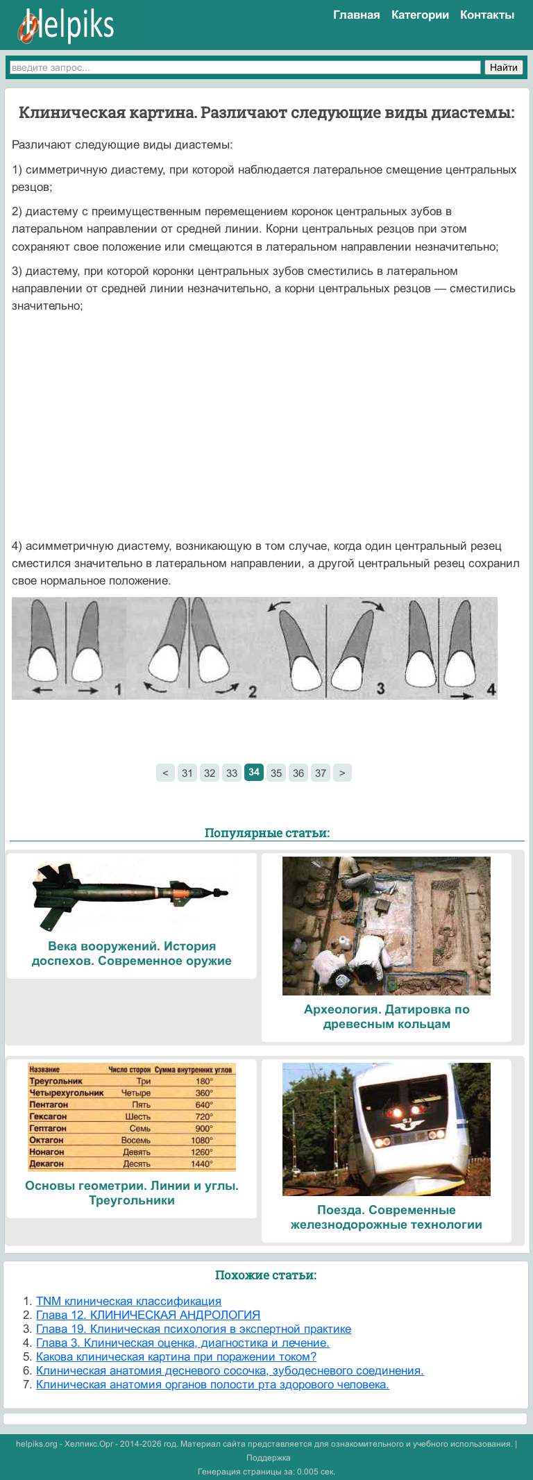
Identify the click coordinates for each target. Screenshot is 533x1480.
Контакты (487, 15)
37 (320, 773)
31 (187, 773)
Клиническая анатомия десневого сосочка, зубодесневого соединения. (230, 1370)
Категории (420, 15)
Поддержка (268, 1458)
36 (298, 773)
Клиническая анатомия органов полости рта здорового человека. (212, 1384)
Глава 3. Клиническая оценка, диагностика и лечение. (183, 1342)
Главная (356, 15)
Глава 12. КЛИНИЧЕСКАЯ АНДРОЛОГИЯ (148, 1315)
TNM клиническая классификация (128, 1301)
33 (231, 773)
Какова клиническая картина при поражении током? (176, 1356)
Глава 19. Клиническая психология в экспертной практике (193, 1329)
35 (276, 773)
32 (209, 773)
